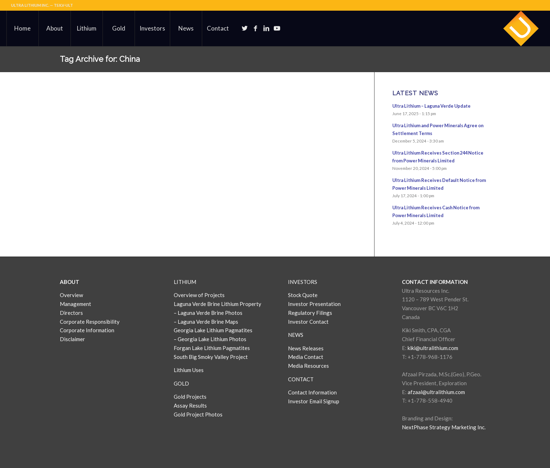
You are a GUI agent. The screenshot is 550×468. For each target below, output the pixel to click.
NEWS (295, 335)
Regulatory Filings (310, 313)
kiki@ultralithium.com (433, 348)
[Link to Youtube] (277, 28)
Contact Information (312, 392)
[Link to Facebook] (255, 28)
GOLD (181, 383)
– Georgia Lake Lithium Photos (210, 339)
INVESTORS (302, 282)
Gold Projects (190, 396)
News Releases (306, 348)
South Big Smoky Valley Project (211, 357)
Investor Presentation (314, 304)
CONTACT (301, 379)
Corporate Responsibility (90, 321)
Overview (71, 295)
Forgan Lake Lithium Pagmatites (212, 348)
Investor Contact (308, 321)
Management (75, 304)
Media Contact (305, 357)
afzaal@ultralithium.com (436, 392)
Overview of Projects (199, 295)
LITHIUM (185, 282)
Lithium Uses (189, 370)
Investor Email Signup (314, 401)
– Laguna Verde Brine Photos (208, 313)
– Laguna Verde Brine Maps (206, 321)
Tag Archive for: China (100, 59)
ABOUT (69, 282)
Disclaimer (72, 339)
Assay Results (190, 405)
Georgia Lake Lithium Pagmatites (213, 330)
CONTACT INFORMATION (435, 282)
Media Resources (308, 365)
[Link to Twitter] (245, 28)
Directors (71, 313)
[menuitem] (22, 28)
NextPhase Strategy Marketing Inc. (444, 427)
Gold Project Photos (198, 414)
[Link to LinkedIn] (266, 28)
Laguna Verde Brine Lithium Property (217, 304)
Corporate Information (87, 330)
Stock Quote (303, 295)
